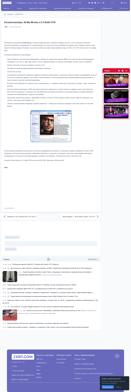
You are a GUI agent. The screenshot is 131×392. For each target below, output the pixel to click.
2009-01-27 (19, 14)
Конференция (22, 3)
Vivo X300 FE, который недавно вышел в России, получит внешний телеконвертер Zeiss (42, 307)
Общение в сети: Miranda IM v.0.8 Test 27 (19, 216)
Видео (107, 71)
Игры (36, 3)
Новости (6, 8)
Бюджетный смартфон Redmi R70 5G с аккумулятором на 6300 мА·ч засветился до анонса (40, 289)
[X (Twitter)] (101, 3)
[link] (8, 268)
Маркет (39, 377)
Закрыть (118, 387)
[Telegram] (98, 3)
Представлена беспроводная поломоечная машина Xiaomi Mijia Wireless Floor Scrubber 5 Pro (44, 296)
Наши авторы (61, 359)
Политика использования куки (85, 369)
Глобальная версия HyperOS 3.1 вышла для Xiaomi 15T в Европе (35, 264)
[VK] (89, 3)
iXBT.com (39, 359)
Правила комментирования (84, 364)
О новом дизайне (18, 371)
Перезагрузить (107, 387)
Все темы (123, 8)
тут (80, 156)
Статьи (19, 8)
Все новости (93, 259)
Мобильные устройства (62, 8)
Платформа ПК (106, 8)
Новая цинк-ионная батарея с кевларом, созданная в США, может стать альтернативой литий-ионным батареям (48, 327)
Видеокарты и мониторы (38, 8)
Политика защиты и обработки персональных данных (93, 373)
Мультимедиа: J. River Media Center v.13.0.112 (81, 216)
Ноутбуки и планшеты (86, 8)
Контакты (77, 378)
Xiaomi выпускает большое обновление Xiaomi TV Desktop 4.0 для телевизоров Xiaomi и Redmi (41, 285)
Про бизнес (43, 3)
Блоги (30, 3)
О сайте (14, 366)
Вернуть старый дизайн (20, 379)
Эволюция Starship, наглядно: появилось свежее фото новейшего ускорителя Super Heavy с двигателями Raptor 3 (52, 292)
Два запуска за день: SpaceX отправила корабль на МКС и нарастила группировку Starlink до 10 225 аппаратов (51, 268)
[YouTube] (95, 3)
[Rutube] (104, 3)
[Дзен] (92, 3)
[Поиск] (112, 2)
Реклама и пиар (80, 359)
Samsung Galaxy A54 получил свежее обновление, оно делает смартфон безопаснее (37, 323)
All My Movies (27, 43)
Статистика (60, 363)
